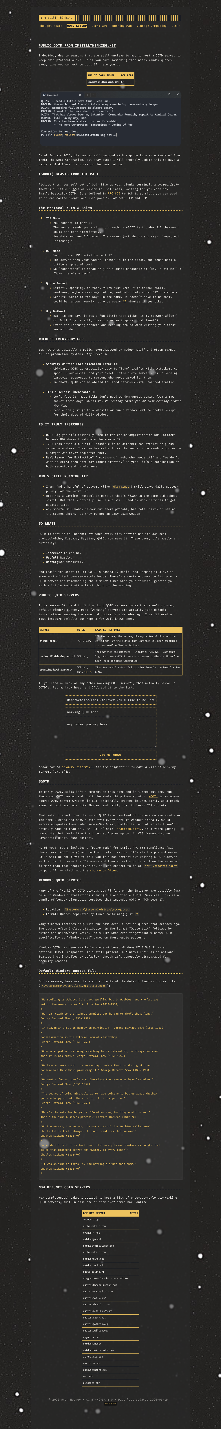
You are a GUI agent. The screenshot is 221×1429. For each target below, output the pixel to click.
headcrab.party (129, 829)
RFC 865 (114, 193)
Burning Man (122, 26)
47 (124, 301)
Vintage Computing (151, 26)
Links (175, 26)
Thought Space (51, 26)
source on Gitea (103, 870)
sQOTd (87, 672)
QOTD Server (77, 26)
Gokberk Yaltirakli (78, 767)
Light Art (99, 26)
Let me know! (111, 755)
